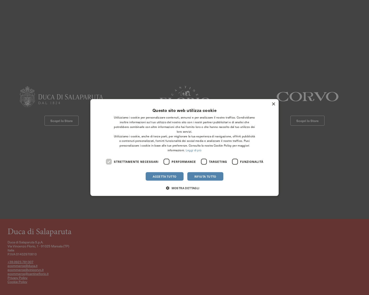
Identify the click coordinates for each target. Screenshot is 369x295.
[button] (184, 187)
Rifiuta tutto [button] (205, 176)
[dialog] (184, 147)
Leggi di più (194, 150)
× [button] (273, 104)
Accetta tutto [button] (164, 176)
